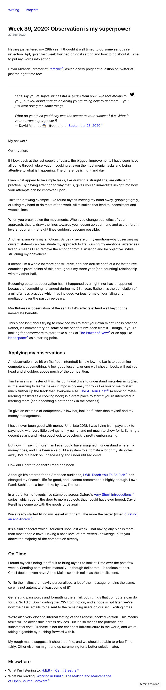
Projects (32, 10)
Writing (13, 10)
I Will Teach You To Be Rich (104, 475)
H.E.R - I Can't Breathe (59, 670)
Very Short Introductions (113, 494)
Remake (55, 69)
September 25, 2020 (84, 126)
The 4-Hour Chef (93, 391)
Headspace (17, 338)
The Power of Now (93, 333)
